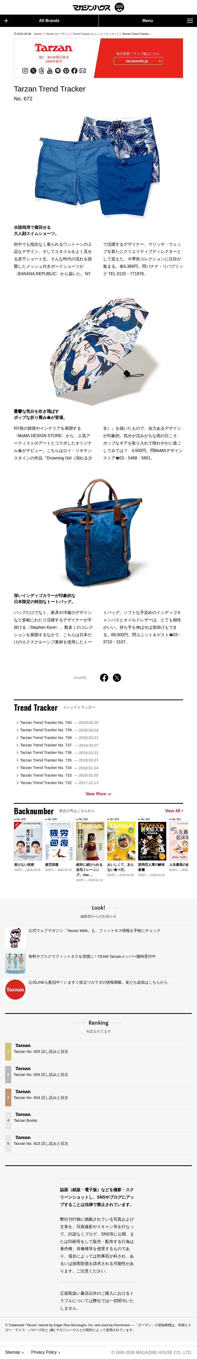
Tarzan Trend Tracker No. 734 (59, 768)
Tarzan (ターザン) (57, 33)
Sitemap (12, 1353)
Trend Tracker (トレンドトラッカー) (95, 33)
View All (174, 811)
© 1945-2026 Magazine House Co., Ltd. (151, 1353)
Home (38, 33)
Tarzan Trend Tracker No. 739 (59, 730)
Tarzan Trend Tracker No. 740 (59, 722)
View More (98, 794)
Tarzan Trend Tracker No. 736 (59, 752)
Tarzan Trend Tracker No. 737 (59, 745)
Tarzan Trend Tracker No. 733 (59, 775)
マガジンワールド (98, 7)
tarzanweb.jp (143, 61)
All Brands (32, 21)
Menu (167, 21)
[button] (178, 847)
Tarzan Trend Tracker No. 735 (59, 760)
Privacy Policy (44, 1353)
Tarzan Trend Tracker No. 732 (59, 783)
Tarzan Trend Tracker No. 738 (59, 737)
